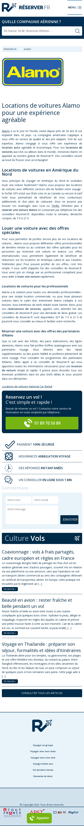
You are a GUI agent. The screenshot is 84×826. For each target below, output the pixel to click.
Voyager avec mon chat (43, 757)
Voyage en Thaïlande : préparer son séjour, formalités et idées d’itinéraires (41, 647)
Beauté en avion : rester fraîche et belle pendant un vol (37, 603)
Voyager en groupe (43, 745)
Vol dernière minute (43, 769)
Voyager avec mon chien (43, 751)
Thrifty (55, 206)
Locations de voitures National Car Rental (27, 386)
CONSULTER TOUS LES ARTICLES (42, 693)
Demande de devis (43, 776)
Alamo (6, 131)
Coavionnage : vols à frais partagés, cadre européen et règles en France (38, 555)
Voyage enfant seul (43, 763)
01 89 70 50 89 (42, 423)
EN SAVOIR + (10, 589)
